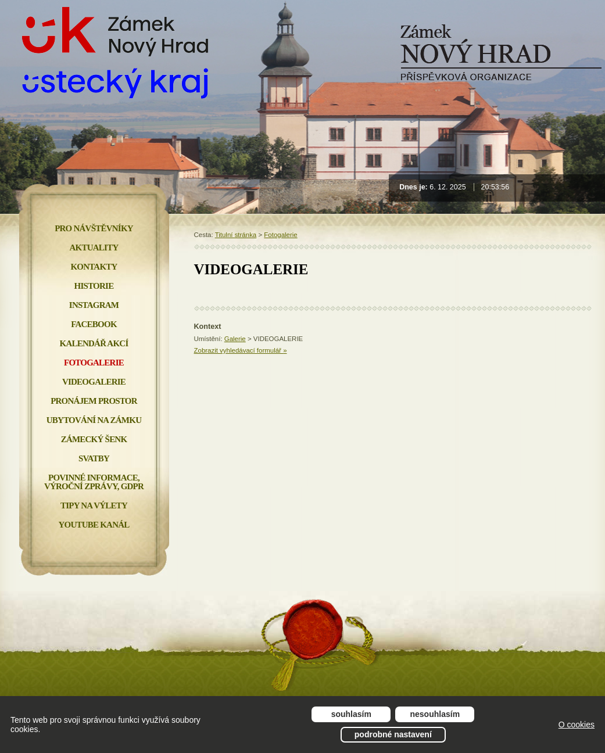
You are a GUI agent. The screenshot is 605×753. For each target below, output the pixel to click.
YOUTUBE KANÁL (93, 524)
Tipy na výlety (93, 505)
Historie (94, 286)
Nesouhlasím (435, 714)
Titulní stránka (236, 234)
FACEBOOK (94, 324)
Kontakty (93, 266)
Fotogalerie (280, 234)
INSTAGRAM (94, 305)
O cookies (577, 724)
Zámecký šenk (94, 439)
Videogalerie (94, 381)
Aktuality (94, 247)
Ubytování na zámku (93, 420)
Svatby (93, 458)
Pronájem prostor (94, 401)
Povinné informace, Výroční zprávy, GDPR (94, 482)
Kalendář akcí (94, 343)
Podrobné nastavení (393, 734)
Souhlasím (351, 714)
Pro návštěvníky (94, 228)
